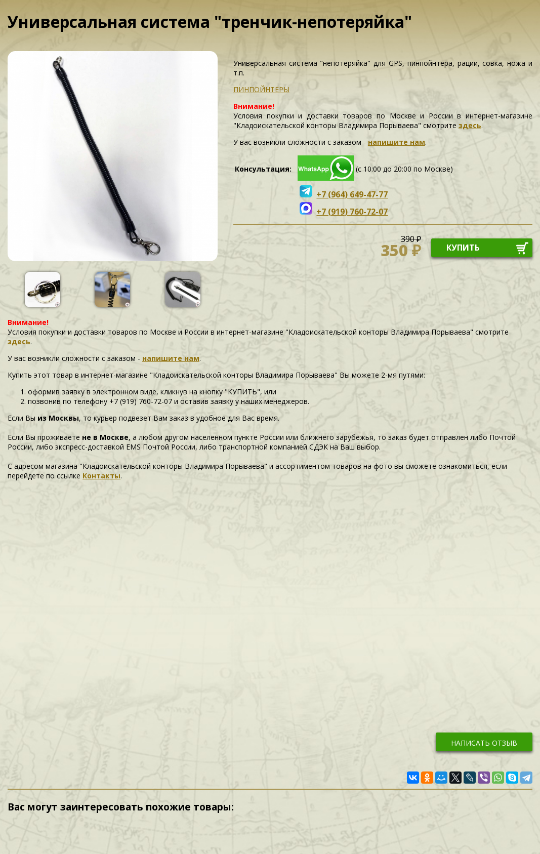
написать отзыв (484, 743)
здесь (470, 125)
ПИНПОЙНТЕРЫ (261, 89)
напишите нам (396, 142)
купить (463, 247)
